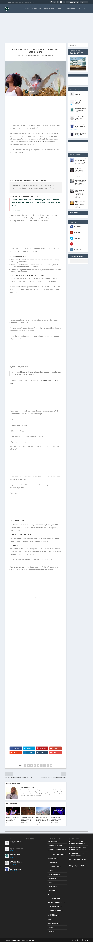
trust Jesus (42, 142)
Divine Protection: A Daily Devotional (24, 2)
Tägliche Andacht (55, 898)
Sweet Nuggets (71, 9)
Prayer (52, 931)
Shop (60, 9)
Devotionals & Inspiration (55, 902)
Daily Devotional (49, 55)
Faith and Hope (54, 866)
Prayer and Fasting (53, 923)
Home (26, 9)
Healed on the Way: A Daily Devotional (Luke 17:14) (80, 181)
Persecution (53, 886)
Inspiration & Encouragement (52, 914)
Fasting (52, 927)
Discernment (53, 862)
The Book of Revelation (57, 854)
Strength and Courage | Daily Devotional (56, 819)
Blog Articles (49, 9)
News (49, 919)
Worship (52, 890)
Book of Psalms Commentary (58, 849)
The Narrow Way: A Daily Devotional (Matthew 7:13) (27, 819)
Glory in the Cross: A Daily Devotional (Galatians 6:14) (81, 203)
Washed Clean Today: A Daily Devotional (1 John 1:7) (80, 171)
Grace (51, 870)
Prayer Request (36, 9)
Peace (51, 882)
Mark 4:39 (15, 210)
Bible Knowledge (52, 841)
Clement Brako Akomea (29, 55)
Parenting (53, 878)
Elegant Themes (15, 940)
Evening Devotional (55, 910)
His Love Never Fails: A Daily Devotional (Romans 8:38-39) (81, 160)
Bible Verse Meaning (56, 845)
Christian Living (52, 858)
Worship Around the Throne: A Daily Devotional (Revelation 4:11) (12, 820)
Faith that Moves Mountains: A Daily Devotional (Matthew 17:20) (43, 820)
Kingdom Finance (55, 874)
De (48, 894)
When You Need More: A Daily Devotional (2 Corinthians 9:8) (79, 192)
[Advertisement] (46, 28)
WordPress (31, 940)
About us (82, 9)
